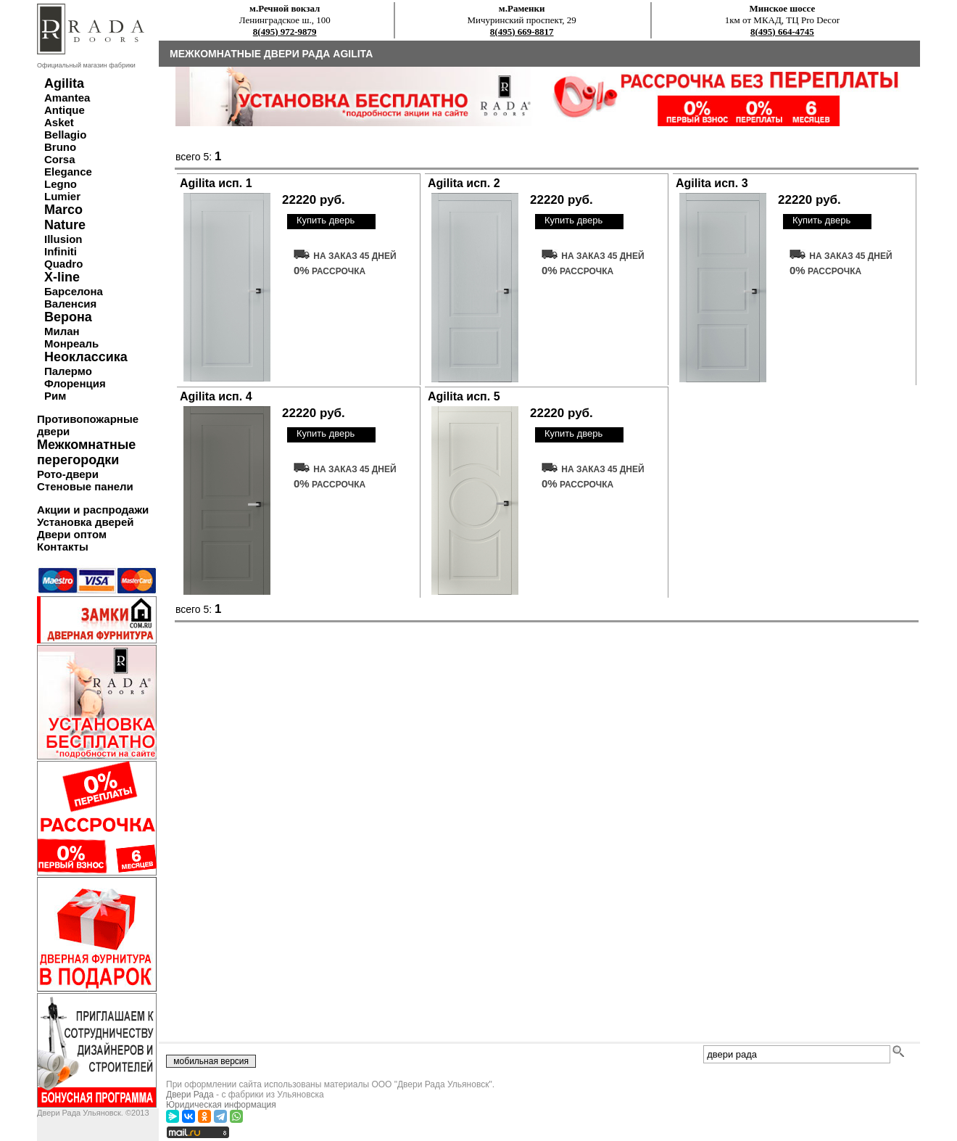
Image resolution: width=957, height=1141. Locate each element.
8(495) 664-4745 (782, 31)
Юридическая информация (221, 1105)
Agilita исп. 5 (464, 396)
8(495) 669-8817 (522, 31)
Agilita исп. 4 (216, 396)
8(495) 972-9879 (285, 31)
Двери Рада (190, 1094)
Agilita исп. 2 (464, 183)
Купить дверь (326, 220)
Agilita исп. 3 (712, 183)
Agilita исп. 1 (216, 183)
